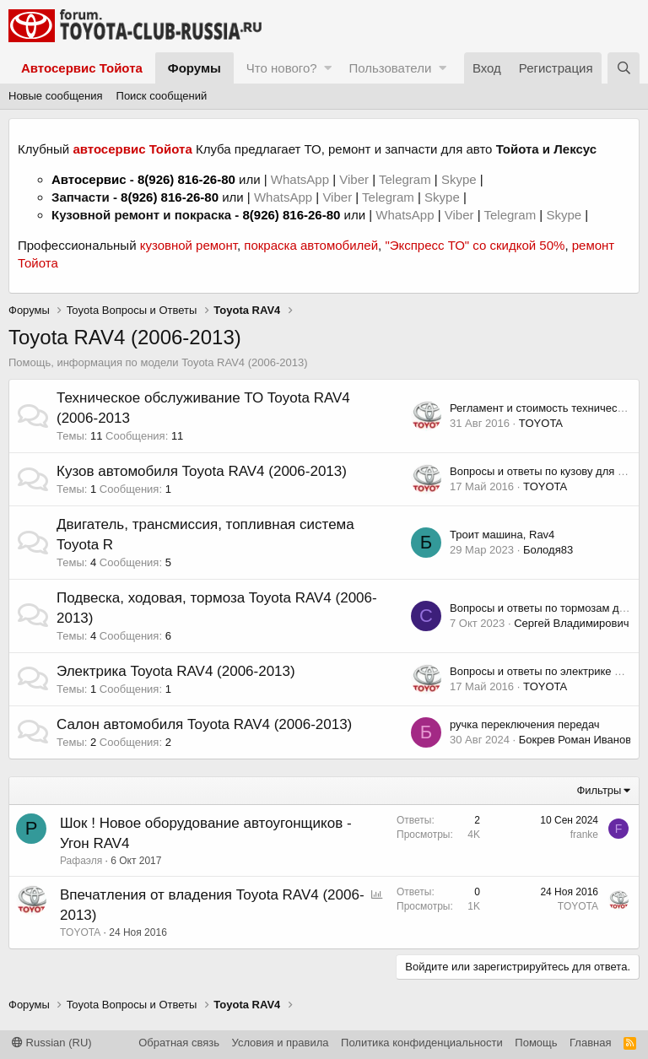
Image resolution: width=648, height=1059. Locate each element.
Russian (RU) (52, 1042)
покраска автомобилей (311, 245)
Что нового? (281, 68)
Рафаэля (81, 861)
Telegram (407, 179)
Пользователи (389, 68)
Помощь (536, 1042)
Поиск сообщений (162, 95)
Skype (460, 179)
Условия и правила (280, 1042)
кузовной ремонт (188, 245)
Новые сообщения (55, 95)
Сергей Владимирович (571, 623)
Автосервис (89, 179)
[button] (328, 68)
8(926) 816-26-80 (186, 179)
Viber (354, 179)
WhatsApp (301, 179)
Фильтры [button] (598, 790)
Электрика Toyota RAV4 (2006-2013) (176, 671)
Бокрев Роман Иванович (581, 739)
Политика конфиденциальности (422, 1042)
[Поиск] (624, 68)
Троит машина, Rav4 (502, 534)
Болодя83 (548, 549)
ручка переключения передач (525, 724)
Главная (590, 1042)
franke (584, 834)
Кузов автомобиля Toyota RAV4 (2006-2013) (202, 471)
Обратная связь (178, 1042)
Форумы (194, 68)
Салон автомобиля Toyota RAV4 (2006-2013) (204, 724)
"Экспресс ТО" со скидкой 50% (474, 245)
